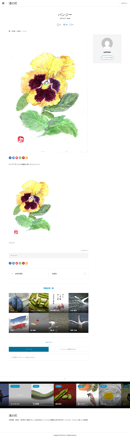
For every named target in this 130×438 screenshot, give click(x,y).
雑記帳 (68, 18)
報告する (85, 250)
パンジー (15, 255)
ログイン (124, 3)
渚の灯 (13, 3)
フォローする (108, 57)
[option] (20, 395)
